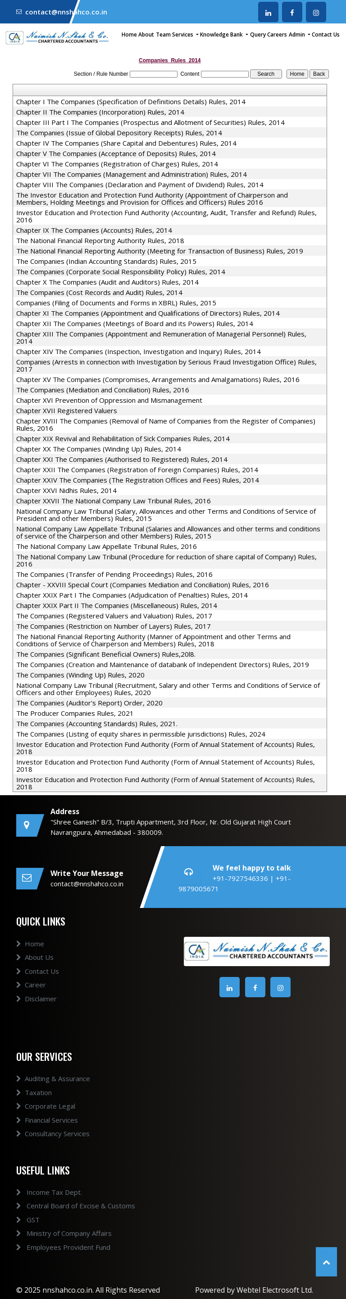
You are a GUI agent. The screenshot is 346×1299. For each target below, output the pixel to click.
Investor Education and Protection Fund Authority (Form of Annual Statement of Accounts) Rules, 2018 (165, 748)
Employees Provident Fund (55, 1247)
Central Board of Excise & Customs (67, 1205)
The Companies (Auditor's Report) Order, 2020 (89, 702)
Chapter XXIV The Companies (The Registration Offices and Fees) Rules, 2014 (137, 480)
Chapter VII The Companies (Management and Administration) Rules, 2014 (131, 174)
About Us (35, 965)
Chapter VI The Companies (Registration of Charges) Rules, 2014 (117, 163)
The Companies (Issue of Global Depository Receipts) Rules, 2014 (119, 132)
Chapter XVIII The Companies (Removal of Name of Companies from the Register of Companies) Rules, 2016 (165, 424)
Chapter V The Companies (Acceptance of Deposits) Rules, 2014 (116, 153)
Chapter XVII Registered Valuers (66, 410)
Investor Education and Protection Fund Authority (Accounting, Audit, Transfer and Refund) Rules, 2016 (166, 216)
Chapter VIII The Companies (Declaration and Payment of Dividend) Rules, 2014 (140, 184)
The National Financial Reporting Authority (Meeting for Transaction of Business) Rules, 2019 (159, 250)
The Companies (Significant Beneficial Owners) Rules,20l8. (106, 654)
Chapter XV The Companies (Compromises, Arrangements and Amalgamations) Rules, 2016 (158, 379)
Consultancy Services (53, 1141)
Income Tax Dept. (41, 1192)
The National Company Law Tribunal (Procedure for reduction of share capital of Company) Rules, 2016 (166, 560)
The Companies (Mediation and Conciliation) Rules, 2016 (102, 389)
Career (31, 992)
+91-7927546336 (241, 878)
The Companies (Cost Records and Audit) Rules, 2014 (99, 292)
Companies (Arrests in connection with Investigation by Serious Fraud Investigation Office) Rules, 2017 (166, 365)
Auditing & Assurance (53, 1086)
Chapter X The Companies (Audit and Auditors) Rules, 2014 (107, 282)
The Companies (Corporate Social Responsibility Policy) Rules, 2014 (120, 271)
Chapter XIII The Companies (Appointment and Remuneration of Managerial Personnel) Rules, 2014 (161, 337)
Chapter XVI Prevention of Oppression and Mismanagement (109, 400)
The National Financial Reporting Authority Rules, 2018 (100, 240)
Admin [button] (297, 34)
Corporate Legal (45, 1114)
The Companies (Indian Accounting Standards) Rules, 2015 (106, 261)
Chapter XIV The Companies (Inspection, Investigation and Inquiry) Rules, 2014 (138, 351)
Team (163, 34)
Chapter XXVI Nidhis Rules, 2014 (66, 490)
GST (20, 1219)
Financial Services (47, 1128)
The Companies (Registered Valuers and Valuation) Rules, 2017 (114, 615)
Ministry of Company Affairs (56, 1233)
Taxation (34, 1100)
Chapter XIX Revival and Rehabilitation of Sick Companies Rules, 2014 (123, 438)
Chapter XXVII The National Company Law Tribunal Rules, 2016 (113, 500)
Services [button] (183, 34)
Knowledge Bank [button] (222, 34)
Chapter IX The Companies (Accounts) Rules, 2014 (94, 230)
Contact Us (326, 34)
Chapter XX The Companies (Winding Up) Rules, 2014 (98, 448)
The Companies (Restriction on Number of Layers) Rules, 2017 (113, 626)
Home (129, 34)
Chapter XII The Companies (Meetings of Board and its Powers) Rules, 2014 (134, 323)
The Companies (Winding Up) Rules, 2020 (80, 674)
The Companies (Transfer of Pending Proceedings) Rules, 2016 (114, 574)
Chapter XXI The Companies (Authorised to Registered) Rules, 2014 (122, 459)
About (146, 34)
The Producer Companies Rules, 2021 (75, 713)
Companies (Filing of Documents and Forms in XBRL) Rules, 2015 (116, 302)
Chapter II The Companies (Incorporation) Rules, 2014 (100, 111)
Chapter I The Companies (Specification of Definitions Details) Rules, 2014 (131, 101)
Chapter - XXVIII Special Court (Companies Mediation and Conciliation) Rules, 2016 (142, 584)
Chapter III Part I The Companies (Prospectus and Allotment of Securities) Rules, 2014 (150, 122)
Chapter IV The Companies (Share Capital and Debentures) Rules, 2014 (126, 143)
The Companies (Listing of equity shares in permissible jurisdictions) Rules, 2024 (140, 733)
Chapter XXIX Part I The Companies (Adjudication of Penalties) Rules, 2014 (132, 595)
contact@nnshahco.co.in (66, 11)
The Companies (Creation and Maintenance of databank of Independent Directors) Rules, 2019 (162, 664)
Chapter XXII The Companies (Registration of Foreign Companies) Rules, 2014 (137, 469)
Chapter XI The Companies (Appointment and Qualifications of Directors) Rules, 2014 (148, 313)
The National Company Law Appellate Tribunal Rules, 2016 (106, 546)
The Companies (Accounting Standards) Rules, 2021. (97, 723)
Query (258, 34)
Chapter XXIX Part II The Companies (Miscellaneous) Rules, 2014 (116, 605)
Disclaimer (36, 1006)
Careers (277, 34)
